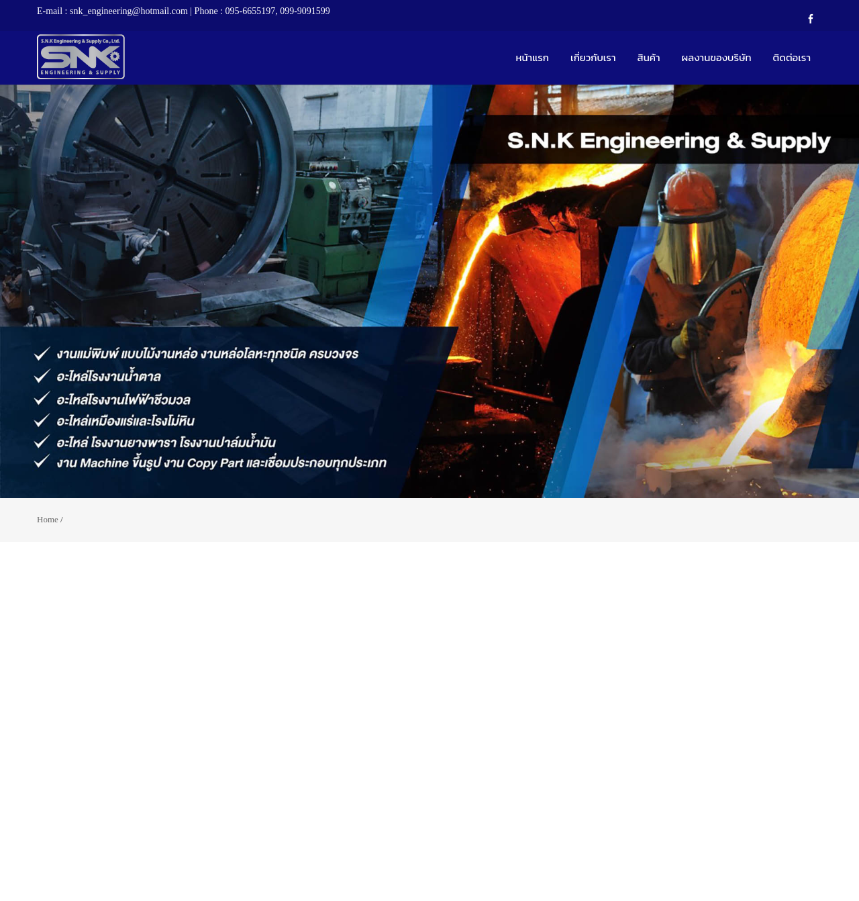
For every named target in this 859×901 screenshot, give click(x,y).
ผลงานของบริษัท (717, 57)
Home (47, 519)
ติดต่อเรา (792, 57)
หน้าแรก (532, 57)
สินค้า (649, 57)
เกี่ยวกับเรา (593, 57)
